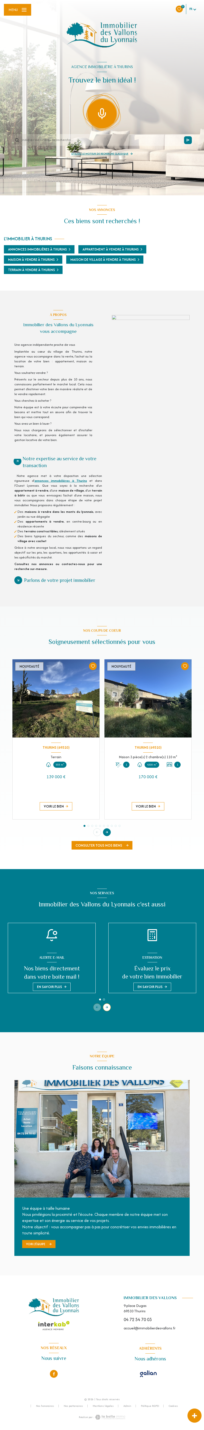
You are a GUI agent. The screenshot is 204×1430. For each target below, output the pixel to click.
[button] (107, 832)
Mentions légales (103, 1406)
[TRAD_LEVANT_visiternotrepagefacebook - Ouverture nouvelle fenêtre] (54, 1374)
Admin (127, 1406)
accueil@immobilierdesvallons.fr (150, 1328)
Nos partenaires (73, 1406)
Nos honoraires (45, 1406)
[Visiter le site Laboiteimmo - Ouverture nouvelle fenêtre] (109, 1417)
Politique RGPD (150, 1406)
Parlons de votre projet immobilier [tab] (59, 580)
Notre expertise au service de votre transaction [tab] (59, 462)
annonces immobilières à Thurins (60, 480)
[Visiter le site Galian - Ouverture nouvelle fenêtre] (148, 1373)
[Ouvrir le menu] (17, 10)
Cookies (173, 1406)
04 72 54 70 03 (138, 1319)
